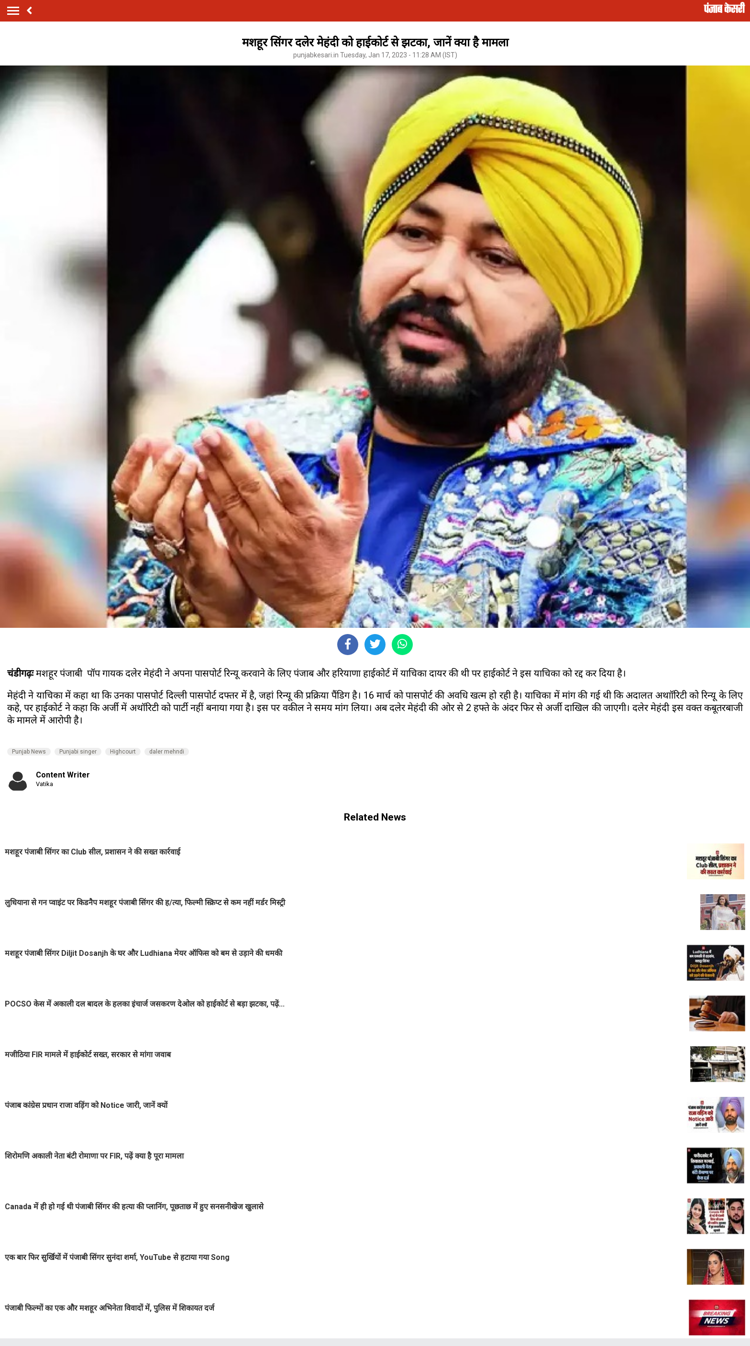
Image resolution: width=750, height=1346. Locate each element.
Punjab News (29, 751)
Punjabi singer (78, 751)
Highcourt (123, 751)
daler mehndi (166, 751)
